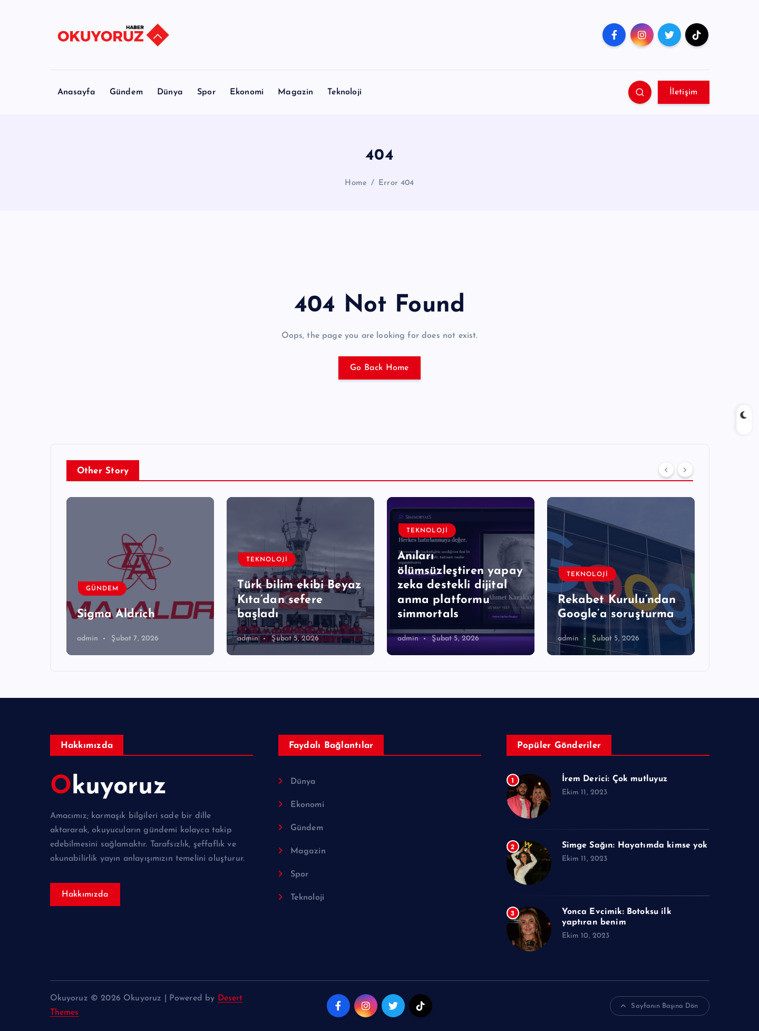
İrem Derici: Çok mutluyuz (615, 779)
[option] (140, 576)
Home (356, 183)
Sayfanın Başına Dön (659, 1006)
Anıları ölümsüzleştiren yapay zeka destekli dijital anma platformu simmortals (460, 585)
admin (88, 639)
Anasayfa (76, 92)
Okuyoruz (108, 787)
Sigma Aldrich (116, 614)
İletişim (683, 92)
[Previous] (666, 470)
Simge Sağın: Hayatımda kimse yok (635, 845)
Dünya (170, 92)
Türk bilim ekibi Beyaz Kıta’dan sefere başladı (299, 599)
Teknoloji (344, 92)
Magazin (295, 92)
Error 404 (396, 183)
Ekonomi (247, 92)
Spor (206, 92)
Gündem (126, 92)
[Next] (685, 470)
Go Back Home (379, 368)
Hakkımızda (85, 894)
